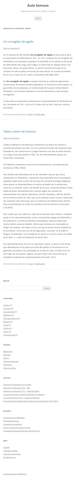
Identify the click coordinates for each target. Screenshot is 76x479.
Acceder (6, 447)
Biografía (6, 355)
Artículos (6, 308)
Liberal (6, 358)
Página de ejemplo (10, 361)
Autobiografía (8, 312)
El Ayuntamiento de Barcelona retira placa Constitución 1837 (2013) (30, 401)
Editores (6, 321)
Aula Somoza (38, 5)
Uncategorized (9, 335)
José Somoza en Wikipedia (14, 417)
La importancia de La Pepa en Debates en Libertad (23, 394)
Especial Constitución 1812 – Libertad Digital (21, 391)
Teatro (30, 114)
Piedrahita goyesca (11, 421)
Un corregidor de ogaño (18, 41)
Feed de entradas (10, 451)
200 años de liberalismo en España (17, 384)
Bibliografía (7, 351)
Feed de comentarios (12, 454)
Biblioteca (7, 315)
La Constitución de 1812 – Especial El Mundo (21, 398)
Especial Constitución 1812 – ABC (16, 388)
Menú (38, 18)
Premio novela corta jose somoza (16, 427)
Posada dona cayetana (12, 424)
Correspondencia (10, 318)
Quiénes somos (9, 368)
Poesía (6, 325)
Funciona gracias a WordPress (14, 474)
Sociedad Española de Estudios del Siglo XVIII (21, 431)
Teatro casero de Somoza (19, 131)
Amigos (6, 305)
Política (6, 328)
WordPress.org (9, 457)
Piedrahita (7, 364)
